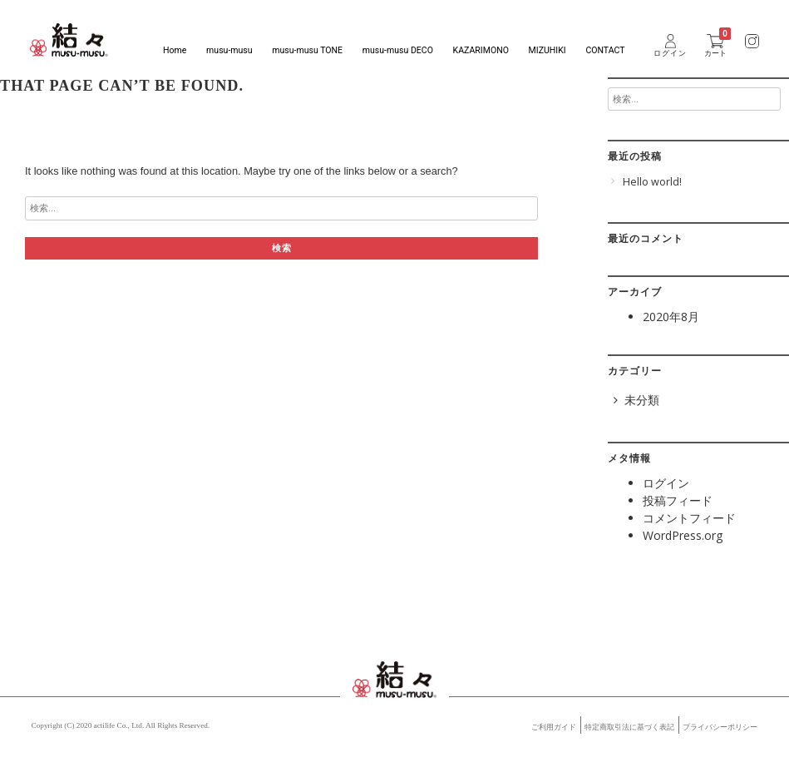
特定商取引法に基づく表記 (629, 727)
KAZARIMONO (481, 50)
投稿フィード (678, 500)
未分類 (641, 400)
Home (174, 50)
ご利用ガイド (553, 727)
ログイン (666, 483)
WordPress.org (682, 535)
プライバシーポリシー (720, 727)
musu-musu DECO (397, 50)
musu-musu (229, 50)
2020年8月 (671, 316)
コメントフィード (689, 518)
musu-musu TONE (307, 50)
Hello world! (652, 182)
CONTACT (604, 50)
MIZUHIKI (547, 50)
